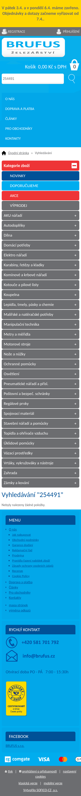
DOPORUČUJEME (24, 185)
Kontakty (13, 138)
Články (11, 118)
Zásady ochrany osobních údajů (32, 566)
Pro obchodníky (18, 128)
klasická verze (28, 783)
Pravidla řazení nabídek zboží (31, 560)
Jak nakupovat (21, 535)
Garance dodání (22, 545)
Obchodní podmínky (25, 540)
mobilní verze (53, 783)
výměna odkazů (19, 610)
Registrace (16, 31)
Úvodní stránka (18, 153)
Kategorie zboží (40, 166)
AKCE (14, 195)
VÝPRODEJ (18, 205)
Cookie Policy (20, 576)
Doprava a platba (19, 109)
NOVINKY (18, 175)
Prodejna (18, 555)
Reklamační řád (22, 550)
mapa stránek (18, 605)
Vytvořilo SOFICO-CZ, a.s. (40, 790)
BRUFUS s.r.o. (15, 746)
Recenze (17, 571)
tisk (10, 771)
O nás (10, 99)
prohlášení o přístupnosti (39, 771)
